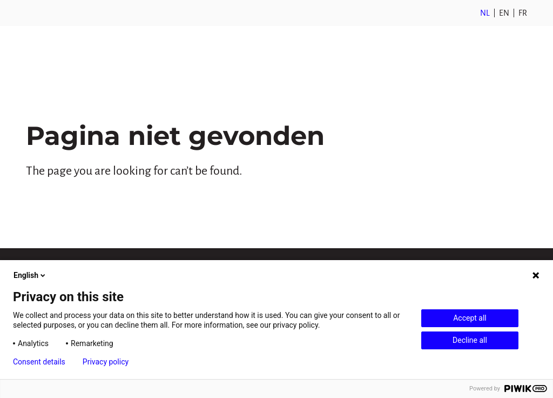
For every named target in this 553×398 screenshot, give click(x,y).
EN (504, 13)
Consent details (39, 361)
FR (522, 13)
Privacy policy (106, 361)
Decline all (470, 340)
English (30, 275)
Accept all (470, 318)
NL (485, 13)
